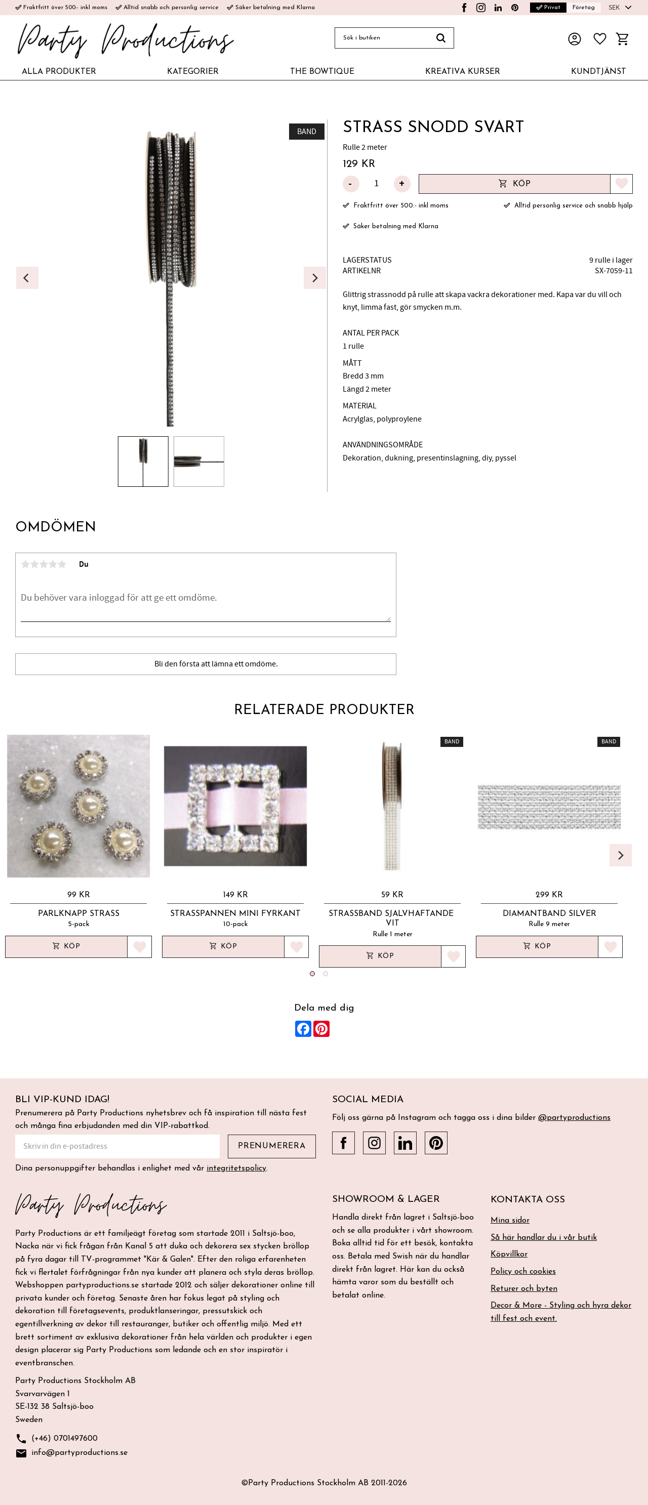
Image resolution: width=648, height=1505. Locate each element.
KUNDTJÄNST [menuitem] (598, 72)
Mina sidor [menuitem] (510, 1221)
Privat (548, 7)
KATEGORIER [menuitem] (193, 72)
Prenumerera (272, 1146)
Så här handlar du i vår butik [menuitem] (544, 1238)
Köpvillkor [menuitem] (509, 1254)
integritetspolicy (236, 1168)
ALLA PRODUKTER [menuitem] (59, 72)
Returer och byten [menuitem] (524, 1289)
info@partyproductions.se (71, 1453)
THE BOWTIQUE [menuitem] (322, 72)
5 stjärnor (61, 564)
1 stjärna (25, 564)
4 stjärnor (52, 564)
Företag (584, 8)
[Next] (315, 278)
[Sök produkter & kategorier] (381, 38)
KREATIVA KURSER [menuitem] (462, 72)
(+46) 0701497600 (56, 1439)
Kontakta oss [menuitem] (528, 1200)
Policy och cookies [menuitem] (523, 1272)
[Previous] (27, 278)
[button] (600, 39)
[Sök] (441, 38)
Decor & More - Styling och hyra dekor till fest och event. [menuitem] (561, 1312)
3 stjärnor (43, 564)
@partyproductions (574, 1118)
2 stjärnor (34, 564)
